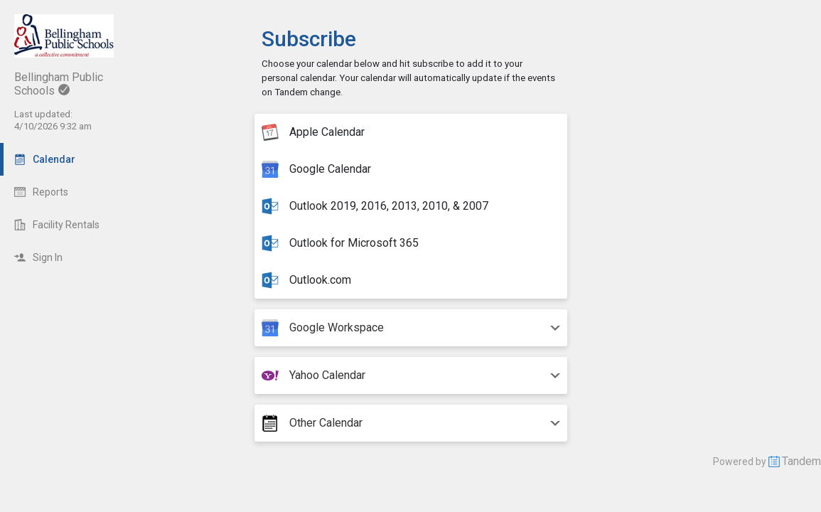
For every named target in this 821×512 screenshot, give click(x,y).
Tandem (801, 461)
